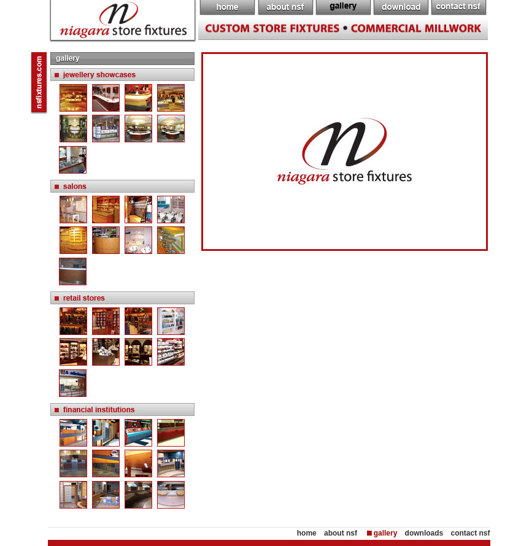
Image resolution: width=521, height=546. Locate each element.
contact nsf (470, 533)
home (307, 533)
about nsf (341, 533)
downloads (424, 533)
